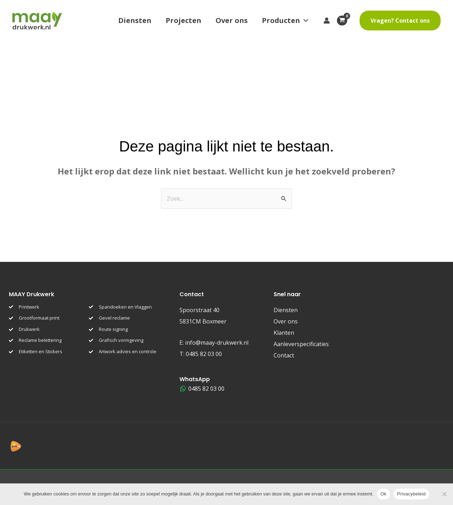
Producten (285, 20)
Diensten (134, 20)
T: (200, 354)
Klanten (284, 333)
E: (213, 342)
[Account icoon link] (326, 20)
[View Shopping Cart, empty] (344, 20)
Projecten (183, 20)
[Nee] (444, 494)
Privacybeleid (411, 494)
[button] (400, 20)
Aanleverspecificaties (301, 344)
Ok (383, 494)
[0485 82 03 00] (202, 388)
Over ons (232, 20)
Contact (284, 355)
